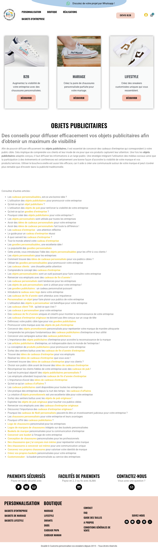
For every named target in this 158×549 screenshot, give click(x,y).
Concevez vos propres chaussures (26, 449)
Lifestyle (49, 515)
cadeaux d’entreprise (23, 229)
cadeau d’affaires (34, 383)
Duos (46, 525)
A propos (89, 522)
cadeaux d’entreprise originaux (29, 317)
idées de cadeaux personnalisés (35, 222)
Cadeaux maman (52, 535)
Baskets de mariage (15, 515)
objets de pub (32, 207)
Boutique (52, 12)
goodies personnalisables (26, 244)
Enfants (48, 520)
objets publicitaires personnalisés (60, 372)
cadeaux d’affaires (80, 390)
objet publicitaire (34, 204)
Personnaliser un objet (20, 299)
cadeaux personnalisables (26, 197)
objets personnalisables (63, 251)
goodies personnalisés (39, 248)
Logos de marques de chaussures (26, 427)
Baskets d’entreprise (33, 19)
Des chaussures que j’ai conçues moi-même (32, 442)
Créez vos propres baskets (22, 453)
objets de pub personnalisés (27, 284)
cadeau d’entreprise (37, 233)
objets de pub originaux (58, 398)
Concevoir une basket (19, 434)
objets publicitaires (35, 200)
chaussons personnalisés (26, 416)
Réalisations (70, 12)
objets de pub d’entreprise (59, 325)
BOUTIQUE (53, 503)
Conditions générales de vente (97, 529)
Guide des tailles (93, 517)
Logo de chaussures (19, 423)
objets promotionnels (35, 328)
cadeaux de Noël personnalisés (39, 412)
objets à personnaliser (37, 303)
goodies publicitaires (23, 288)
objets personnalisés (23, 218)
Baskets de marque (18, 431)
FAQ (85, 513)
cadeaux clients (20, 266)
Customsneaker (16, 456)
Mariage (48, 511)
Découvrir (26, 98)
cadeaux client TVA (22, 306)
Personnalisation (31, 12)
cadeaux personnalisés (24, 281)
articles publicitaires (23, 343)
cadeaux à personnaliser (25, 310)
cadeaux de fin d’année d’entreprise (65, 350)
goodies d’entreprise (36, 211)
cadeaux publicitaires (68, 332)
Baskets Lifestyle (14, 520)
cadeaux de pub (81, 369)
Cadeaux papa (51, 530)
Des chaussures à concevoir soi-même (29, 445)
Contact (88, 508)
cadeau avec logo (30, 292)
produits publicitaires (38, 347)
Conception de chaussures (22, 438)
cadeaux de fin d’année (57, 277)
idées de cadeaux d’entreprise (37, 354)
